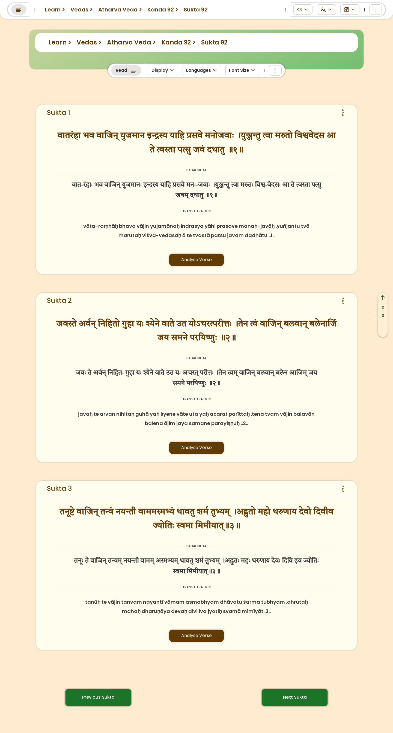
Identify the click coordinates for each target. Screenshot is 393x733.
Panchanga (183, 8)
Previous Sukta (98, 697)
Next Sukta (295, 697)
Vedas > (89, 42)
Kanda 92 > (178, 42)
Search (331, 8)
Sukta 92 (214, 42)
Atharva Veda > (131, 42)
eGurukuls (121, 8)
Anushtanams (223, 8)
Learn (93, 8)
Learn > (60, 42)
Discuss (151, 8)
